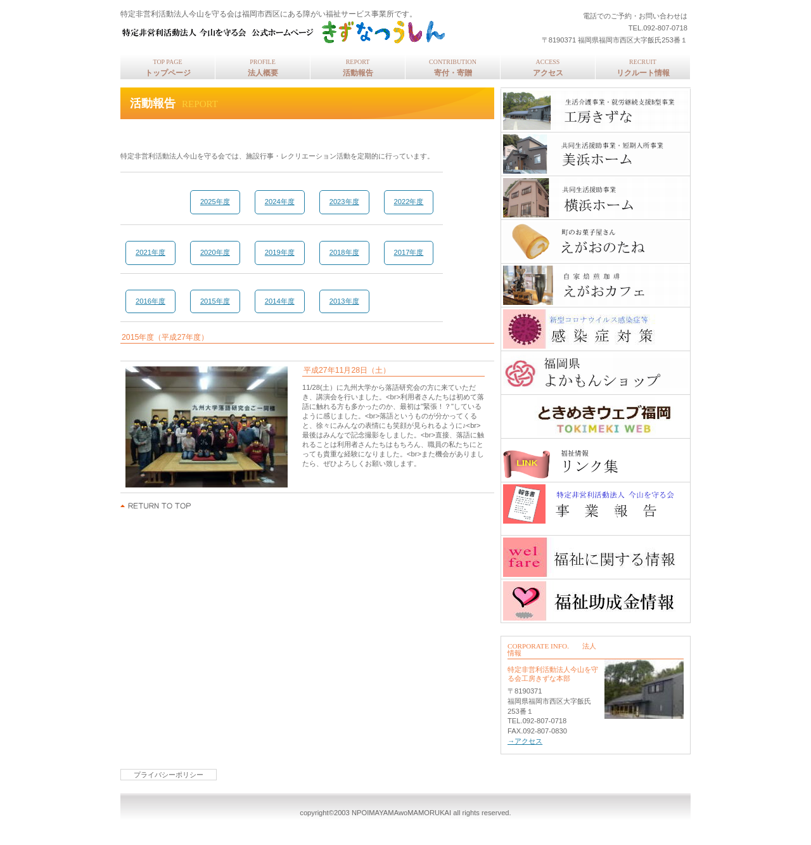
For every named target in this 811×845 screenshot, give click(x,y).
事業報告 (595, 504)
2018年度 (344, 252)
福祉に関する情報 (595, 557)
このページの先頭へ (156, 506)
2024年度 (280, 201)
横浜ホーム (595, 197)
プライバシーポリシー (168, 774)
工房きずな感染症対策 (595, 329)
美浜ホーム (595, 154)
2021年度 (150, 252)
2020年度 (215, 252)
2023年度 (344, 201)
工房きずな (595, 110)
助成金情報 (595, 601)
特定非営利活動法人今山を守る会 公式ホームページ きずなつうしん (288, 32)
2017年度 (409, 252)
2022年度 (409, 201)
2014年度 (280, 301)
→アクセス (525, 741)
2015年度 (215, 301)
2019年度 (280, 252)
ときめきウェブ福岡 (595, 416)
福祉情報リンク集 (595, 460)
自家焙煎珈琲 (595, 285)
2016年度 (150, 301)
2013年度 (344, 301)
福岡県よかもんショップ (595, 372)
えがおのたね (595, 241)
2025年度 (215, 201)
